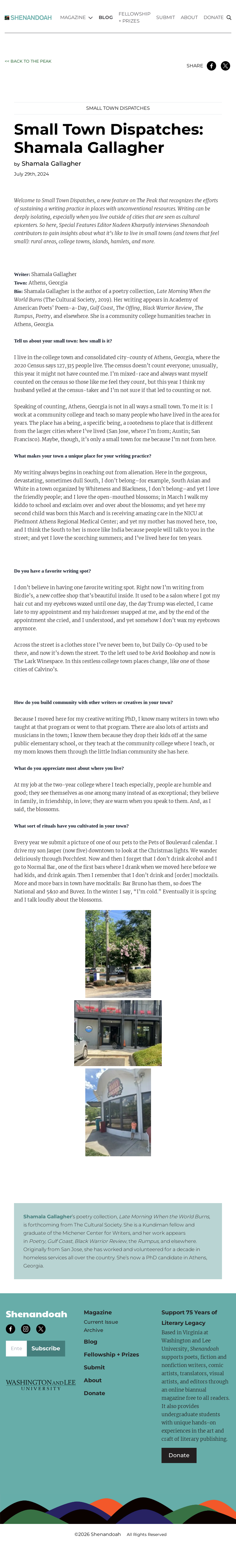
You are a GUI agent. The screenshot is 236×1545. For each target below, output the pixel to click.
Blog (106, 17)
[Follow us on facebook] (11, 1329)
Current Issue (101, 1322)
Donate (214, 17)
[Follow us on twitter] (41, 1329)
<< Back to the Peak (28, 61)
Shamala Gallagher (51, 163)
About (189, 17)
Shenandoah (36, 1313)
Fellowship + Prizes (134, 17)
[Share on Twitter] (225, 66)
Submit (165, 17)
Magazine (76, 17)
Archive (93, 1330)
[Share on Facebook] (211, 66)
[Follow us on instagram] (26, 1329)
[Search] (229, 17)
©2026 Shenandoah (97, 1534)
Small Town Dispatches (118, 108)
